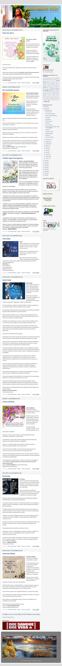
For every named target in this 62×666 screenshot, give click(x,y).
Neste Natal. (7, 280)
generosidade (56, 86)
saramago (51, 97)
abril (47, 152)
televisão (48, 99)
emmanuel (44, 83)
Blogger (39, 660)
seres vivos (51, 98)
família (54, 84)
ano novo (45, 79)
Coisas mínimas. (9, 402)
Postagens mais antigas (33, 614)
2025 (45, 108)
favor (57, 84)
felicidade (44, 86)
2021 (45, 165)
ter (55, 99)
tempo (53, 99)
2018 (45, 171)
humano (56, 87)
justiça (52, 90)
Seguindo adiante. (49, 133)
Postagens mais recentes (9, 614)
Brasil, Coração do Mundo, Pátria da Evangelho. (52, 127)
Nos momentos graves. (11, 90)
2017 (45, 173)
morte (57, 91)
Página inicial (21, 614)
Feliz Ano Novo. (8, 33)
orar (49, 94)
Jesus (52, 89)
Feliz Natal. (7, 239)
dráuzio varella (55, 82)
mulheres (44, 93)
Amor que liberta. (9, 553)
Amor (57, 77)
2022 (45, 164)
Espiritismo (49, 84)
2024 (45, 160)
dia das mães (50, 80)
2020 (45, 167)
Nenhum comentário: (26, 82)
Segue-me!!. (48, 135)
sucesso (44, 99)
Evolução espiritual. (49, 137)
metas (54, 91)
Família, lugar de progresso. (13, 158)
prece (57, 95)
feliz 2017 (50, 86)
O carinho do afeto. (49, 131)
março (47, 154)
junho (47, 148)
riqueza (47, 97)
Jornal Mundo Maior (48, 70)
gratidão (44, 87)
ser (55, 97)
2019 (45, 169)
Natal (48, 93)
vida (45, 101)
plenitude (44, 95)
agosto (47, 145)
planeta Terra (55, 94)
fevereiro (48, 156)
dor (50, 82)
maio (47, 150)
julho (47, 146)
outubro (47, 141)
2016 (45, 175)
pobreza (49, 95)
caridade (54, 79)
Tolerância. (47, 129)
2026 (45, 106)
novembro (48, 139)
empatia (44, 84)
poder (53, 95)
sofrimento (56, 98)
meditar (50, 91)
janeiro (47, 158)
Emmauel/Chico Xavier (53, 83)
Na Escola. (6, 476)
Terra (59, 99)
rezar (44, 97)
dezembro (48, 110)
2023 (45, 162)
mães (46, 91)
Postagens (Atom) (10, 617)
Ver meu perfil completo (48, 71)
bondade (50, 79)
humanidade (51, 87)
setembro (48, 143)
